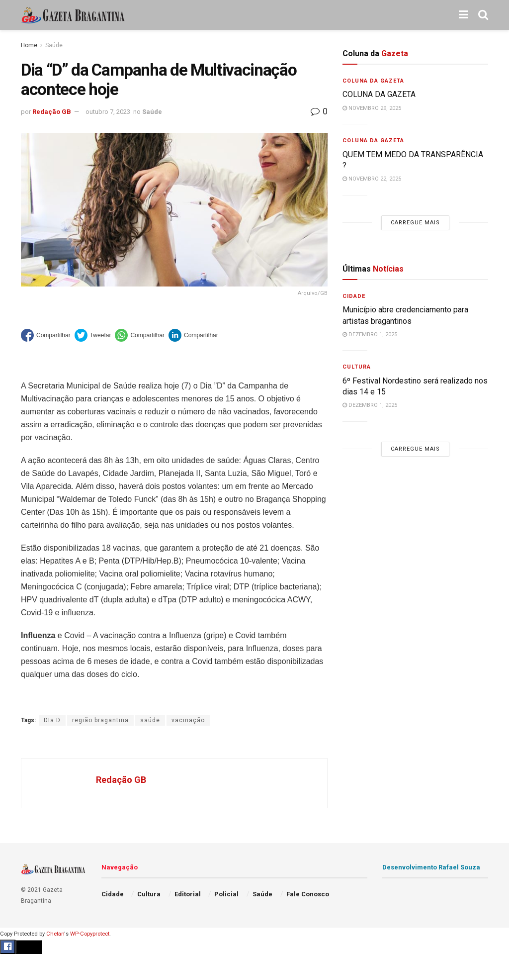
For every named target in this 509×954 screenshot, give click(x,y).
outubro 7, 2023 (107, 111)
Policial (226, 894)
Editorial (187, 894)
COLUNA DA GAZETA (379, 94)
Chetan (55, 934)
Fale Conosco (307, 894)
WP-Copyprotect (89, 934)
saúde (150, 720)
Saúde (54, 45)
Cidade (353, 296)
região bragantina (100, 720)
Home (29, 45)
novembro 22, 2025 (371, 179)
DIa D (52, 720)
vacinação (188, 720)
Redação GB (51, 111)
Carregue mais (415, 222)
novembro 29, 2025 (371, 108)
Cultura (356, 367)
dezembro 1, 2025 (369, 334)
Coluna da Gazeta (373, 81)
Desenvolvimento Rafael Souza (431, 867)
